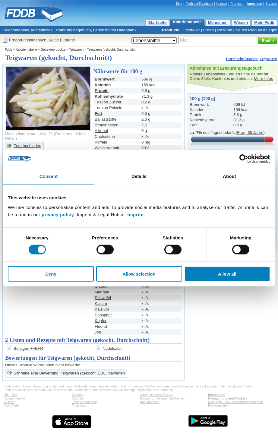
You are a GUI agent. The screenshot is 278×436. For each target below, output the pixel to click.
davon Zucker (109, 102)
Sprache (271, 3)
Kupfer (100, 320)
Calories (78, 398)
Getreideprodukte (53, 49)
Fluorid (101, 326)
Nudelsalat (112, 348)
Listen (208, 30)
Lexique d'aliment (84, 402)
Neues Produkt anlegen (256, 30)
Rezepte (224, 30)
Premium (236, 3)
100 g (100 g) (202, 98)
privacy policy (58, 214)
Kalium (101, 303)
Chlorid (101, 286)
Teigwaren (76, 49)
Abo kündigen (150, 402)
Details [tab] (139, 176)
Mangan (102, 292)
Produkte (170, 30)
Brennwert (105, 79)
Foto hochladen (27, 146)
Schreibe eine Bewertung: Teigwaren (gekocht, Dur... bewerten (69, 373)
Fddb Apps (79, 405)
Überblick (10, 395)
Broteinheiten (106, 125)
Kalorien (78, 395)
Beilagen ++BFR (28, 348)
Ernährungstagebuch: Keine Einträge (42, 40)
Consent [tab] (48, 176)
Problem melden (69, 133)
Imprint (136, 214)
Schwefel (103, 297)
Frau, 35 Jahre (250, 132)
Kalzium (102, 309)
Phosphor (103, 315)
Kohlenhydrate (109, 96)
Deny (50, 273)
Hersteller (191, 30)
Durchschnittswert (242, 58)
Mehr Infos (263, 78)
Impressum (216, 395)
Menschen (218, 22)
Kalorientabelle (187, 22)
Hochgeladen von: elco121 (29, 133)
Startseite (157, 22)
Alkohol (101, 130)
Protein (102, 90)
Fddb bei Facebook (199, 3)
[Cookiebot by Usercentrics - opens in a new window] (243, 158)
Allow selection (138, 273)
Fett (98, 113)
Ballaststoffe (105, 119)
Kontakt (221, 3)
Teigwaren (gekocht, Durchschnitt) (111, 49)
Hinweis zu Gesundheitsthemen (162, 398)
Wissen (241, 22)
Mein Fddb (264, 22)
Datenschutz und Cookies (227, 398)
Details (11, 138)
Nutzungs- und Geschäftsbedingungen (235, 402)
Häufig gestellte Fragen (156, 395)
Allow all (227, 273)
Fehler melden (218, 405)
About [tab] (229, 176)
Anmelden (254, 3)
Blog (179, 3)
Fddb (8, 49)
